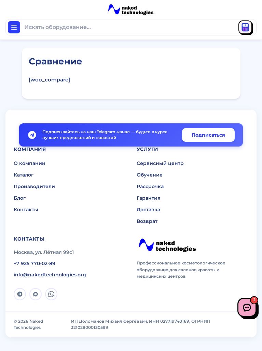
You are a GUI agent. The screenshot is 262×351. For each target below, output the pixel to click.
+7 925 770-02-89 (34, 263)
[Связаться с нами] (247, 307)
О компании (29, 163)
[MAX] (35, 294)
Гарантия (149, 198)
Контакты (26, 210)
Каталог (23, 175)
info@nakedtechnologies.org (50, 275)
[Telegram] (20, 294)
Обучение (150, 175)
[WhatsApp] (51, 294)
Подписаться (208, 135)
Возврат (147, 221)
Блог (20, 198)
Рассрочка (150, 186)
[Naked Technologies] (167, 245)
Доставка (148, 210)
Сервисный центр (160, 163)
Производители (34, 186)
